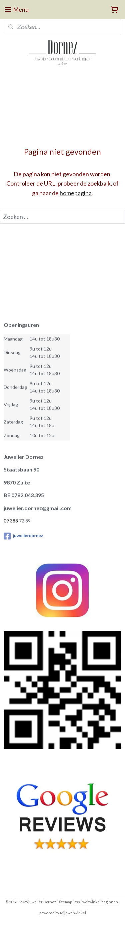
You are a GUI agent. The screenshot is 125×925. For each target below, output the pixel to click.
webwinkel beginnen (100, 902)
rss (77, 902)
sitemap (65, 902)
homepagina (76, 193)
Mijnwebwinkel (73, 913)
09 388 (11, 520)
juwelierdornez (23, 536)
